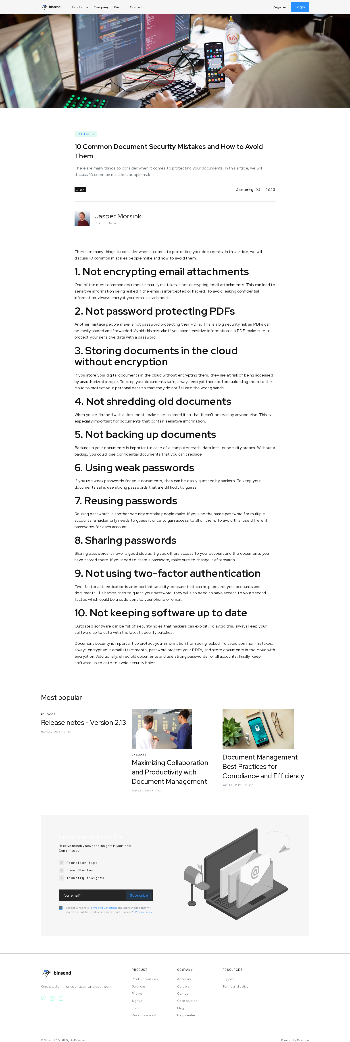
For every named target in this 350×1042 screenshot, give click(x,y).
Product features (145, 979)
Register (279, 7)
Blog (180, 1008)
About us (184, 979)
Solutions (139, 986)
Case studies (187, 1001)
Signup (137, 1001)
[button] (80, 7)
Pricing (119, 7)
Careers (183, 986)
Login (300, 7)
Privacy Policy (143, 912)
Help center (186, 1015)
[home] (51, 7)
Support (228, 979)
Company (101, 7)
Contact (136, 7)
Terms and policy (235, 986)
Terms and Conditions (103, 908)
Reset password (144, 1015)
